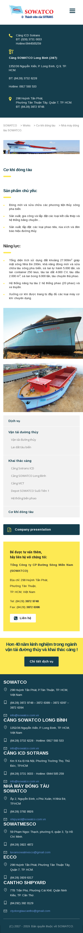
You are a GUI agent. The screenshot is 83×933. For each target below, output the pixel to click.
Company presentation (29, 530)
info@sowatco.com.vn (24, 715)
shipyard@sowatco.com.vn (28, 819)
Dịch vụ (14, 421)
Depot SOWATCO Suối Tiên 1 (30, 491)
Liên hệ (22, 618)
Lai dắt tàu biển (21, 447)
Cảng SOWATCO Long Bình (28, 476)
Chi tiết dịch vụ (41, 661)
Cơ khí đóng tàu (20, 512)
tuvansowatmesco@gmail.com (30, 852)
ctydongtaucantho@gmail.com (30, 911)
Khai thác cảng (19, 461)
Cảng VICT (17, 483)
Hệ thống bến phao (24, 498)
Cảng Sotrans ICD (22, 468)
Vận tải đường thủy (23, 432)
